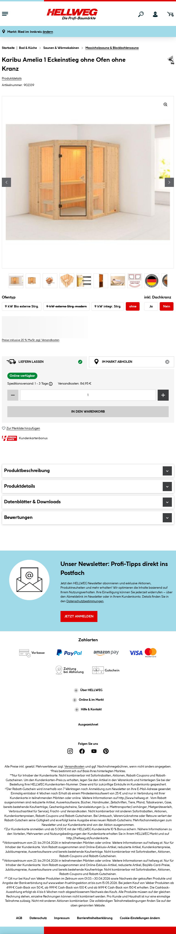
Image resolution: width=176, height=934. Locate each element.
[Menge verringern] (12, 395)
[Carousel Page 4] (68, 280)
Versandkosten (74, 766)
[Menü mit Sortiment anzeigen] (5, 14)
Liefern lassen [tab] (47, 363)
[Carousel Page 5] (85, 280)
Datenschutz (38, 917)
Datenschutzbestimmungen (85, 601)
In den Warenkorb (88, 411)
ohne (132, 306)
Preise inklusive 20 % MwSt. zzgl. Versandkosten (30, 340)
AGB (19, 917)
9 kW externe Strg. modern (66, 306)
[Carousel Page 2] (34, 280)
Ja (151, 306)
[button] (30, 32)
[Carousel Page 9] (152, 280)
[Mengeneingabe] (88, 395)
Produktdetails (12, 78)
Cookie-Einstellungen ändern (140, 917)
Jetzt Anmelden (79, 616)
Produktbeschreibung (88, 470)
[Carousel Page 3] (51, 280)
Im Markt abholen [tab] (134, 363)
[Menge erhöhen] (163, 395)
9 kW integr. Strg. (107, 306)
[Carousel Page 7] (118, 280)
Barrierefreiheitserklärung (95, 917)
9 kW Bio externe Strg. (21, 306)
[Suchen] (141, 14)
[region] (88, 192)
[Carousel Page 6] (102, 280)
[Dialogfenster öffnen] (50, 384)
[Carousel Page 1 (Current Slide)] (17, 280)
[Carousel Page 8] (135, 280)
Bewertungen (88, 517)
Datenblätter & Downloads (88, 502)
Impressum (62, 917)
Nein (166, 306)
